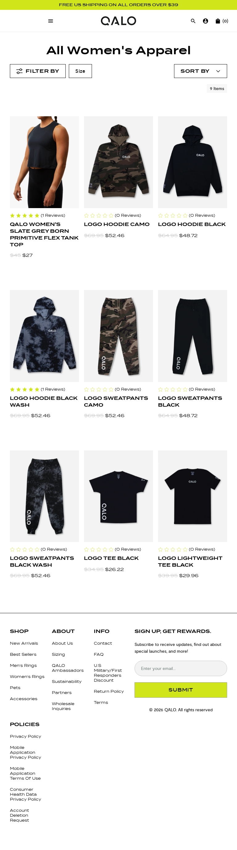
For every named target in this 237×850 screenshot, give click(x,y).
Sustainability (66, 681)
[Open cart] (218, 21)
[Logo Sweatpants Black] (192, 336)
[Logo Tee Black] (118, 496)
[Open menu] (51, 21)
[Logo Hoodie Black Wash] (44, 336)
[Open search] (193, 21)
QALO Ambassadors (68, 668)
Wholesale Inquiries (63, 706)
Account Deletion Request (19, 815)
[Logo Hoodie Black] (192, 162)
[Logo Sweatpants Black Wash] (44, 496)
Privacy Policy (25, 736)
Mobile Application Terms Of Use (25, 773)
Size (80, 71)
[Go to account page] (205, 21)
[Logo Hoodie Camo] (118, 162)
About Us (62, 643)
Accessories (23, 698)
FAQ (99, 654)
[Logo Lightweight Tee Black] (192, 496)
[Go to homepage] (118, 21)
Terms (101, 702)
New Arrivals (24, 643)
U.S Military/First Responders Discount (108, 673)
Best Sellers (23, 654)
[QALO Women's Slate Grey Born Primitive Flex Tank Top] (44, 162)
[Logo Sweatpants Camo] (118, 336)
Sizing (58, 654)
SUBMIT (180, 690)
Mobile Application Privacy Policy (25, 752)
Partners (62, 692)
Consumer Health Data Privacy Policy (25, 794)
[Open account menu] (200, 71)
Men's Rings (23, 665)
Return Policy (109, 691)
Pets (15, 687)
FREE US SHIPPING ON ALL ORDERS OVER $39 (118, 5)
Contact (103, 643)
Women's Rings (27, 676)
